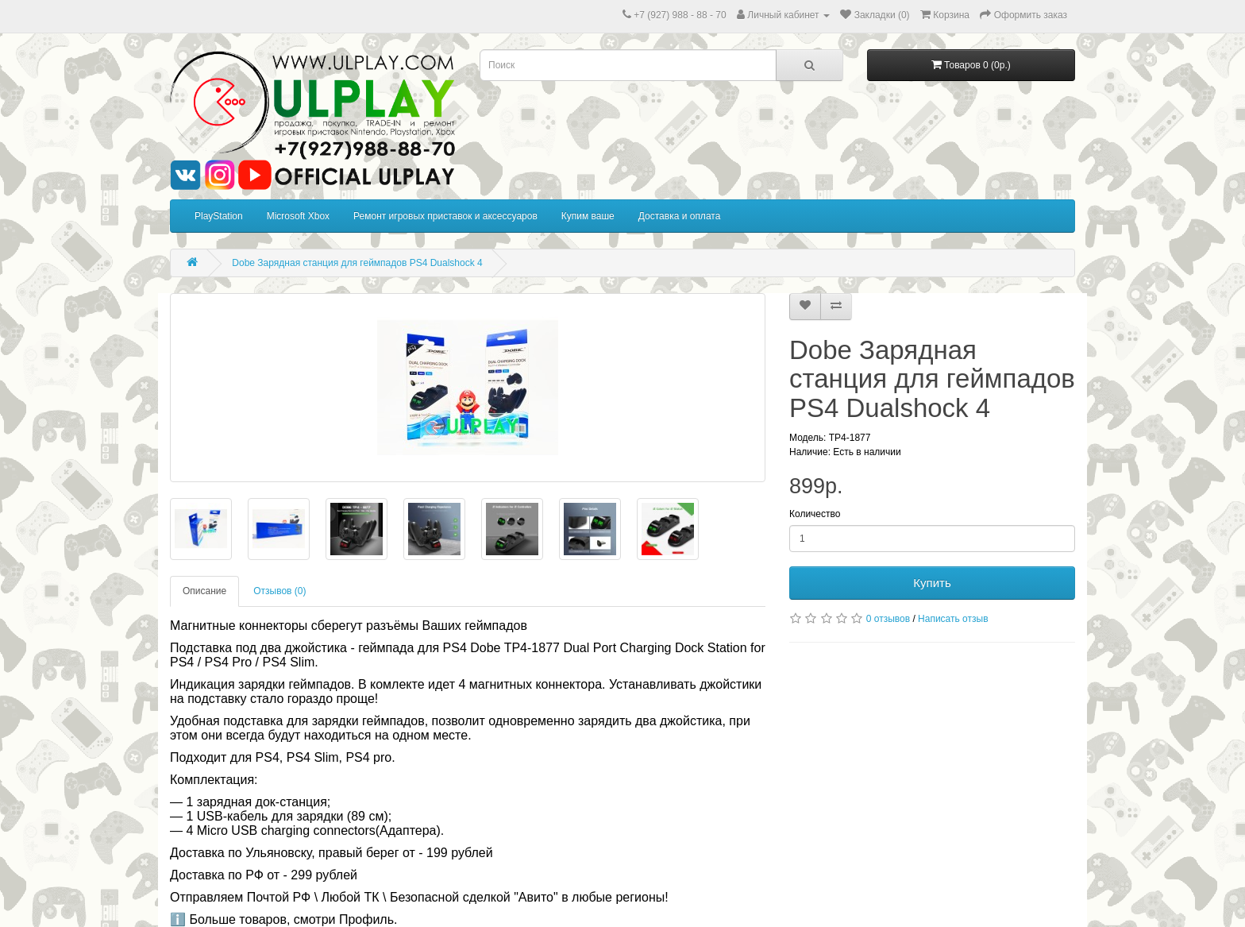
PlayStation (219, 216)
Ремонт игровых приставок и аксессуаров (445, 216)
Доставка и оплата (679, 216)
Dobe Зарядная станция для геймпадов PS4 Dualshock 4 (357, 262)
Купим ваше (588, 216)
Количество (814, 514)
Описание (204, 591)
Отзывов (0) (279, 591)
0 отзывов (888, 618)
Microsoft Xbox (298, 216)
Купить (931, 582)
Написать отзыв (953, 618)
